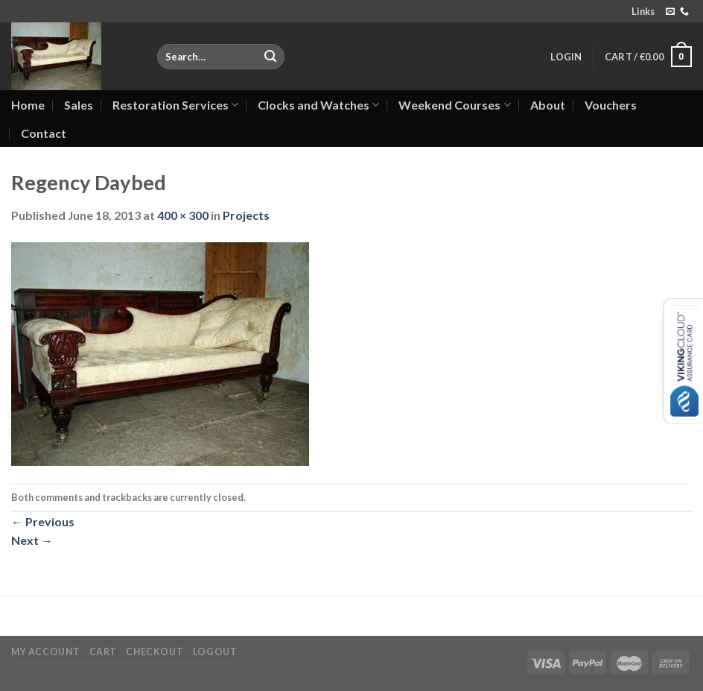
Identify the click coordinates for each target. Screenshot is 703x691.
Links (643, 11)
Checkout (154, 651)
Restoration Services (175, 105)
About (547, 105)
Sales (78, 105)
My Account (45, 651)
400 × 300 (183, 215)
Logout (215, 651)
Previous (42, 521)
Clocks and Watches (318, 105)
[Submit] (270, 56)
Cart (103, 651)
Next (32, 540)
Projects (246, 215)
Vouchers (611, 105)
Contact (43, 133)
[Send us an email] (670, 12)
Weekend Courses (454, 105)
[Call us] (684, 12)
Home (28, 105)
